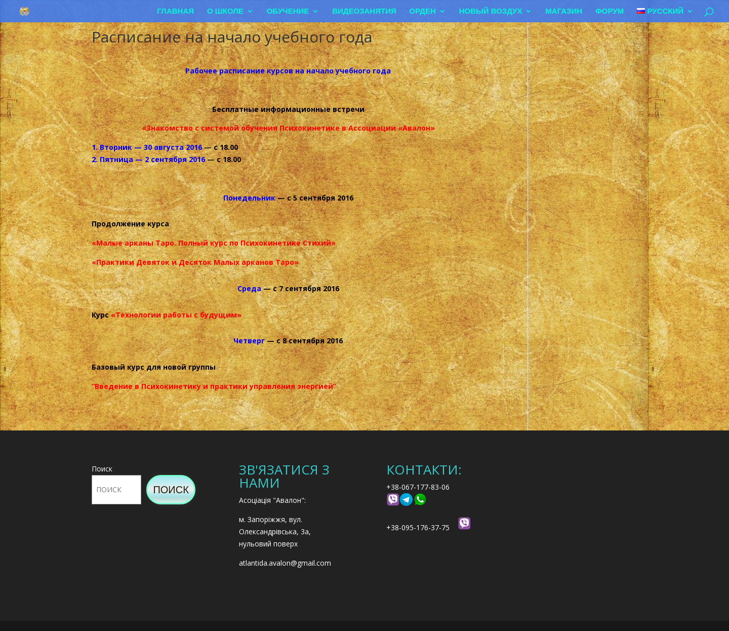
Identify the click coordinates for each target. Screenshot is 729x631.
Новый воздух (490, 11)
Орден (423, 11)
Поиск (102, 469)
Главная (175, 11)
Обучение (288, 11)
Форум (609, 11)
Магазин (563, 11)
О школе (225, 11)
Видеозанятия (364, 11)
